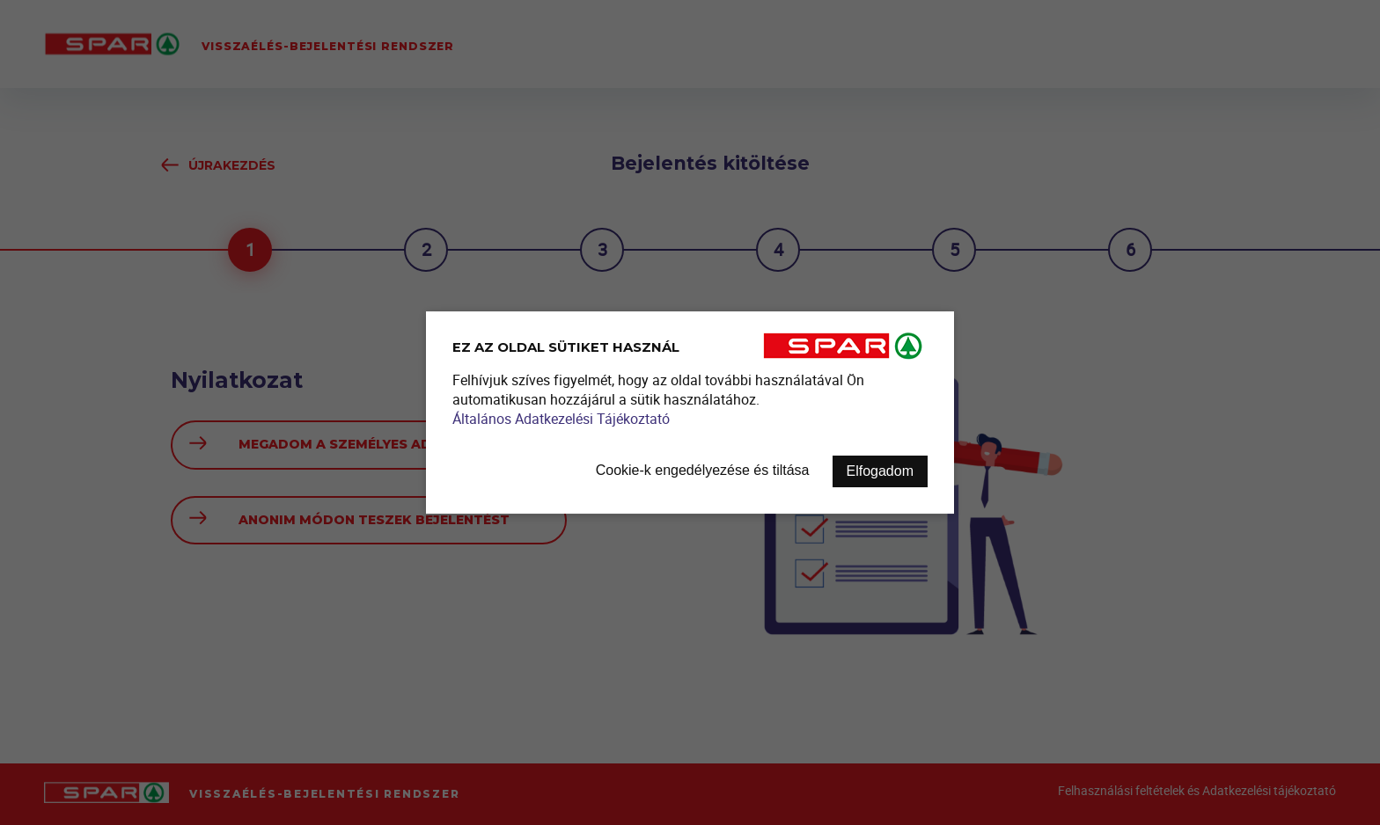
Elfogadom (880, 471)
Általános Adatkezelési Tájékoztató (561, 418)
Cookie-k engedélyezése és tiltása (703, 470)
